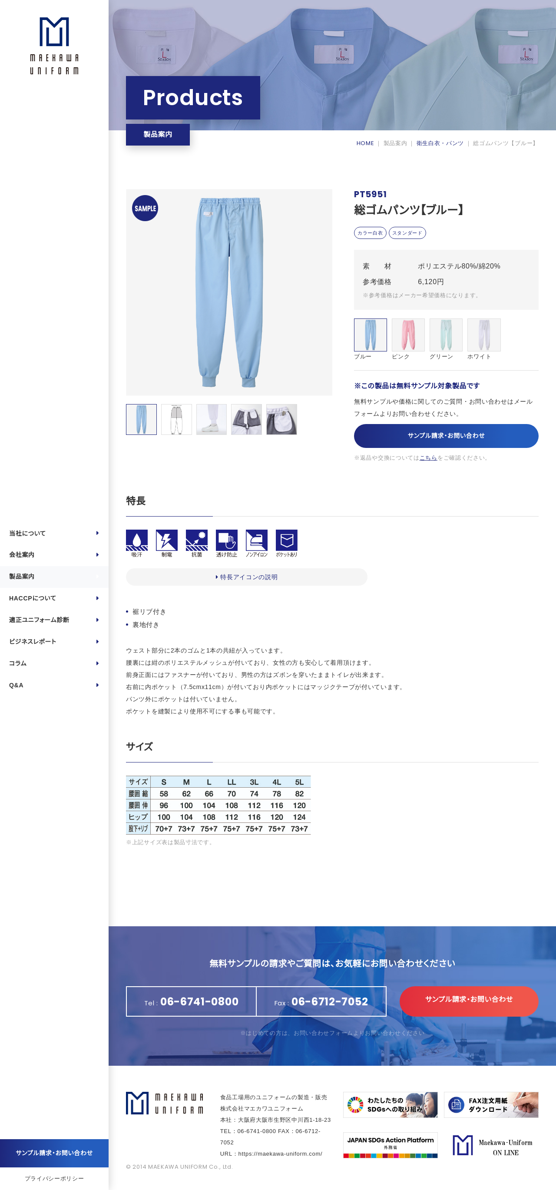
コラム (17, 663)
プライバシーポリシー (54, 1178)
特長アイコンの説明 (170, 576)
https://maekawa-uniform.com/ (280, 1153)
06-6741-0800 (256, 1131)
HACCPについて (32, 598)
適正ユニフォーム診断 (39, 620)
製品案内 (22, 576)
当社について (27, 533)
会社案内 (22, 554)
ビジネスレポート (32, 641)
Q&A (16, 685)
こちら (428, 459)
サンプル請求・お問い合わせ (54, 1153)
